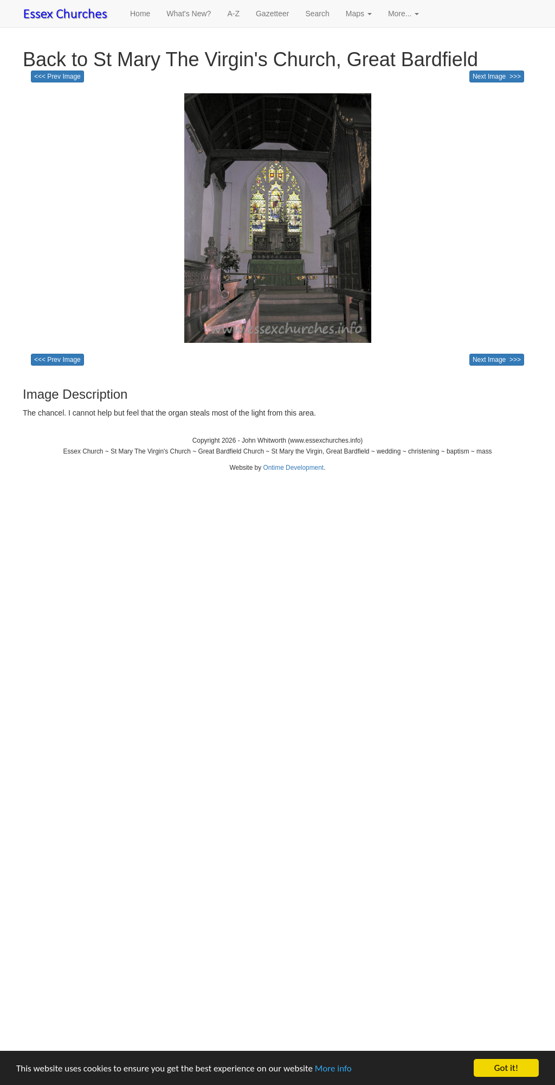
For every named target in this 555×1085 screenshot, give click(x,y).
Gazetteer (272, 13)
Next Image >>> (497, 76)
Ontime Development (293, 467)
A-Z (233, 13)
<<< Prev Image (57, 76)
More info (333, 1068)
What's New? (188, 13)
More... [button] (403, 13)
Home (140, 13)
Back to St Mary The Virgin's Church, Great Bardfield (250, 59)
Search (317, 13)
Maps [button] (359, 13)
